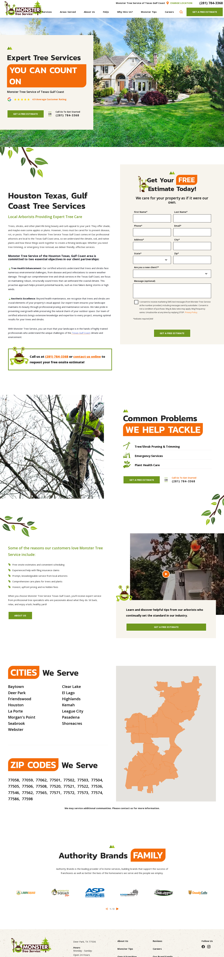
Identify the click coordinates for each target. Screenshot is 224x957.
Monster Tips (125, 948)
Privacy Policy (191, 312)
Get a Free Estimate (172, 333)
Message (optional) (144, 281)
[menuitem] (44, 12)
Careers (157, 948)
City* (177, 239)
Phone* (138, 226)
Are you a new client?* (146, 267)
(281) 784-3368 (211, 3)
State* (137, 253)
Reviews (157, 941)
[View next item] (117, 909)
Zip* (176, 253)
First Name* (140, 212)
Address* (139, 239)
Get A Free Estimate (204, 11)
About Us (20, 615)
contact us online (87, 356)
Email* (177, 226)
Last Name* (180, 212)
